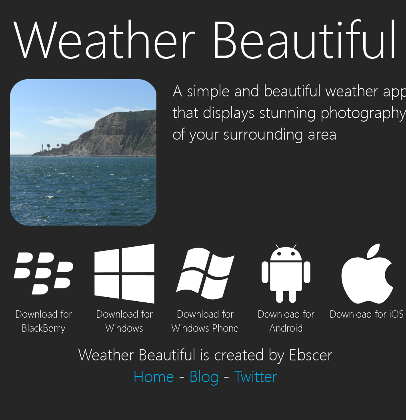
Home (153, 375)
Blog (204, 375)
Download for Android (286, 313)
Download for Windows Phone (205, 313)
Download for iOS (367, 306)
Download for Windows (124, 313)
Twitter (255, 375)
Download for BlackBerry (44, 313)
